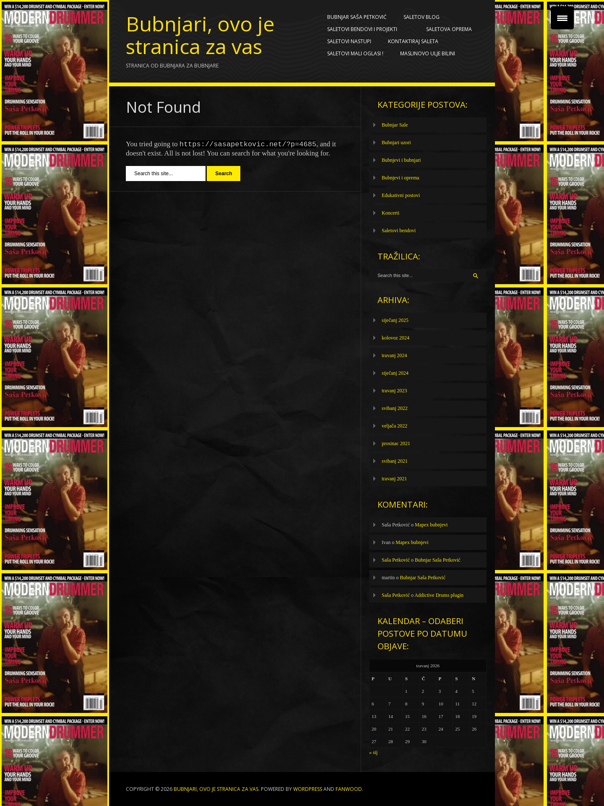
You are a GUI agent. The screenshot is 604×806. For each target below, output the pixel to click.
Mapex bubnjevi (431, 525)
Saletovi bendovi (399, 230)
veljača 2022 (394, 426)
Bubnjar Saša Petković (357, 17)
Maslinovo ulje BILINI (427, 53)
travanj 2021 (394, 479)
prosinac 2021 (396, 443)
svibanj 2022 (395, 408)
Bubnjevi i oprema (400, 178)
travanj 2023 (394, 391)
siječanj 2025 (395, 320)
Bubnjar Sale (395, 125)
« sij (373, 752)
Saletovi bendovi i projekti (364, 29)
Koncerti (390, 213)
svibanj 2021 (395, 461)
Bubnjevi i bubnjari (401, 160)
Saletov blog (423, 17)
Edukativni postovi (401, 195)
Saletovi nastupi (349, 41)
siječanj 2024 (395, 373)
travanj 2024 (394, 355)
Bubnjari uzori (396, 142)
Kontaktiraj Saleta (413, 41)
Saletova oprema (451, 29)
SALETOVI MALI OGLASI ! (355, 53)
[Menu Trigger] (562, 17)
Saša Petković (396, 560)
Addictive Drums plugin (438, 595)
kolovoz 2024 (395, 338)
